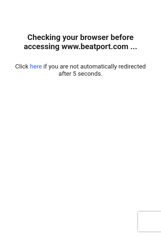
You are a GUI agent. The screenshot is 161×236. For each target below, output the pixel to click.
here (36, 66)
